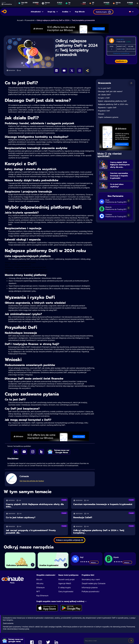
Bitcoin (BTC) (120, 39)
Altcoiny (39, 583)
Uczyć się (53, 11)
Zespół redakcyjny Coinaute (93, 583)
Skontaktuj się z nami (91, 579)
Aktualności (37, 11)
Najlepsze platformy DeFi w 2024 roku (113, 104)
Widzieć (94, 562)
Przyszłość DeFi (104, 111)
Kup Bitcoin (80, 11)
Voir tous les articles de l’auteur (32, 481)
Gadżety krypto (103, 12)
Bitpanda (116, 557)
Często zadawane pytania (108, 117)
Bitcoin (39, 579)
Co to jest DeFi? (104, 88)
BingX (81, 557)
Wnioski (101, 114)
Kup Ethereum (42, 596)
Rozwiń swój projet (66, 579)
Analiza (66, 11)
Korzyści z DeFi (104, 98)
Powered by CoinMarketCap (121, 53)
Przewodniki (30, 20)
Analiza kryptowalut (52, 565)
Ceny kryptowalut (65, 591)
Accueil (20, 20)
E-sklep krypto (64, 587)
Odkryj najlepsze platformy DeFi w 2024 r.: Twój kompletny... (98, 531)
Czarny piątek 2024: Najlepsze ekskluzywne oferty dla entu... (121, 165)
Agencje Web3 (64, 583)
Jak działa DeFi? (104, 95)
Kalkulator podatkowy (13, 563)
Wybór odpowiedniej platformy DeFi (112, 101)
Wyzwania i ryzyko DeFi (107, 107)
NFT (38, 591)
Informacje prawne (90, 587)
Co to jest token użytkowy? (119, 188)
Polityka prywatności (90, 591)
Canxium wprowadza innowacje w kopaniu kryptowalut (121, 178)
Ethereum (40, 587)
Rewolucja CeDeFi (82, 517)
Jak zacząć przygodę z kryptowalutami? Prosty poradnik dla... (31, 531)
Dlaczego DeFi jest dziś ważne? (110, 91)
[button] (131, 83)
